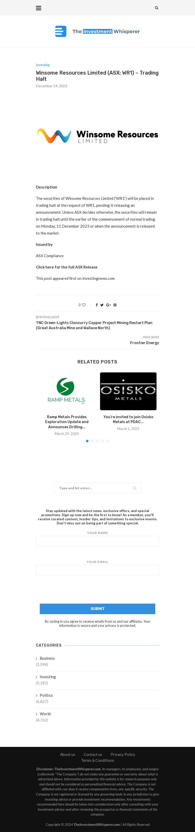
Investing (43, 65)
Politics (46, 695)
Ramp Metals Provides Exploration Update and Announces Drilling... (67, 422)
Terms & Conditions (97, 760)
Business (47, 658)
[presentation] (97, 590)
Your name (97, 538)
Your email (97, 567)
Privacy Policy (123, 754)
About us (67, 754)
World (45, 713)
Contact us (93, 754)
